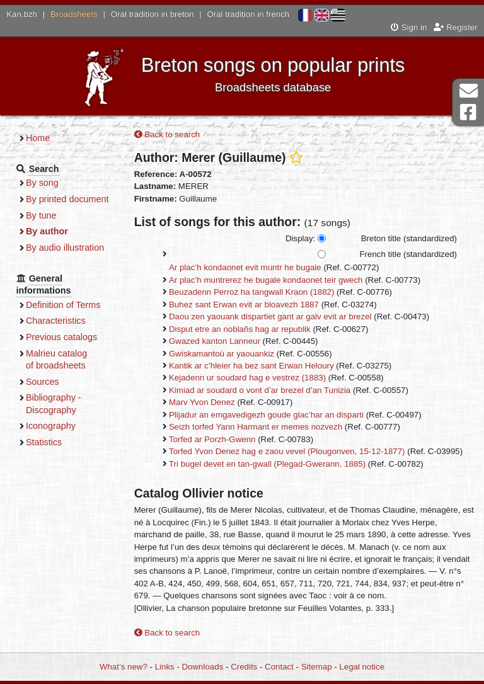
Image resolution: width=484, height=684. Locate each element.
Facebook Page (468, 112)
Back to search (167, 134)
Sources (42, 382)
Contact (279, 666)
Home (38, 138)
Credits (244, 666)
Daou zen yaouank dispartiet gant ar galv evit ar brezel (270, 316)
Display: (300, 238)
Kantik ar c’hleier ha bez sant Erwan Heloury (251, 365)
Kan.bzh (21, 14)
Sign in (409, 27)
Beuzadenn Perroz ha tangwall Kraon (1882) (251, 292)
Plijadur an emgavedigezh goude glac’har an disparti (266, 414)
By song (42, 183)
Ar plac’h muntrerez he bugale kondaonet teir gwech (266, 280)
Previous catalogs (61, 337)
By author (47, 231)
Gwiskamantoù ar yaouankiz (221, 353)
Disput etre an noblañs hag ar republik (240, 329)
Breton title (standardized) (409, 238)
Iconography (51, 426)
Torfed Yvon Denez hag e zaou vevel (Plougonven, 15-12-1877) (287, 451)
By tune (41, 215)
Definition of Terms (63, 305)
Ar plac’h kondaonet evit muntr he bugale (245, 267)
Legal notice (361, 666)
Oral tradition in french (248, 14)
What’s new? (123, 666)
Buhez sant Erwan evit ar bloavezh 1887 (244, 304)
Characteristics (56, 321)
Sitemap (316, 666)
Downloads (203, 666)
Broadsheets (74, 14)
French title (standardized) (408, 254)
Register (456, 27)
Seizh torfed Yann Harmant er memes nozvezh (255, 426)
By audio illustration (65, 247)
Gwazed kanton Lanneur (214, 341)
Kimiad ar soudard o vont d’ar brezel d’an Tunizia (259, 390)
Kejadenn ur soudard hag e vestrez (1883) (247, 377)
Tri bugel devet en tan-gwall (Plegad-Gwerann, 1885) (267, 464)
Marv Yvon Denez (202, 402)
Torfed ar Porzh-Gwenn (212, 439)
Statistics (44, 442)
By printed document (67, 199)
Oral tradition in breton (152, 14)
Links (165, 666)
